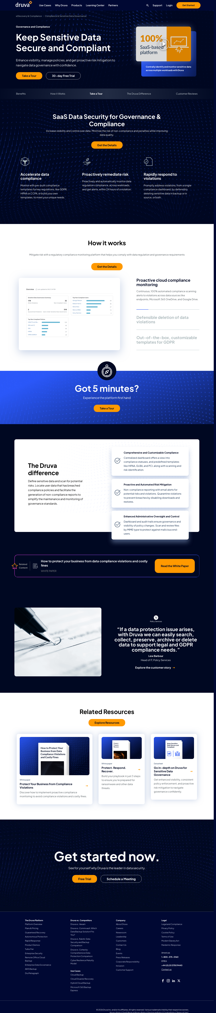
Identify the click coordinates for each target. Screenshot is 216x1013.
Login (169, 5)
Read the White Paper (175, 566)
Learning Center (95, 5)
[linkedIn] (173, 980)
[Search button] (147, 5)
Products (76, 5)
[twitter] (178, 980)
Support (157, 5)
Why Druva (61, 5)
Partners (113, 5)
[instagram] (168, 980)
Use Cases (45, 5)
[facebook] (162, 980)
